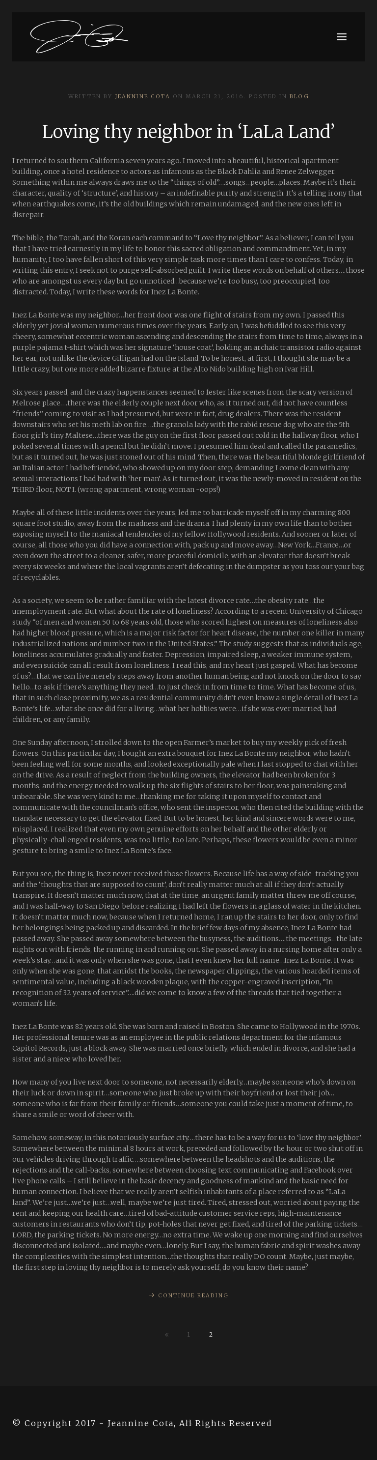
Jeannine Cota (142, 96)
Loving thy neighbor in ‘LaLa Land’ (188, 132)
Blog (299, 96)
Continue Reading (193, 1295)
